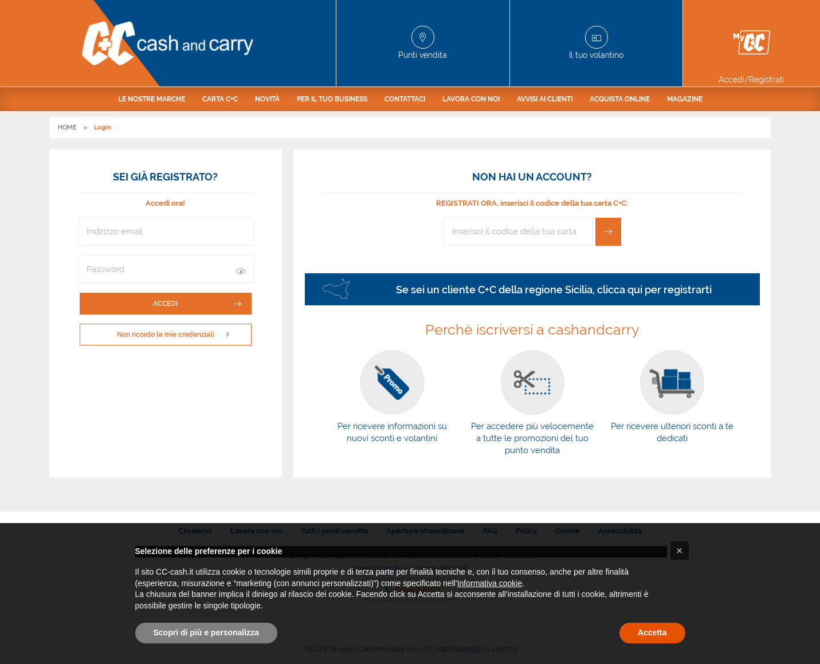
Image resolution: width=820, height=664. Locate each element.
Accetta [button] (652, 632)
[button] (240, 269)
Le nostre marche (151, 99)
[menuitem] (151, 99)
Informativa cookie (490, 583)
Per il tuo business (332, 99)
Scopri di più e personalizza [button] (206, 632)
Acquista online (620, 99)
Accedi (197, 303)
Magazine (685, 99)
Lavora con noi (471, 99)
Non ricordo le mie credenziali (175, 334)
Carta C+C (220, 99)
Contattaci (405, 99)
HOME (67, 127)
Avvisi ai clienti (544, 99)
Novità (267, 99)
